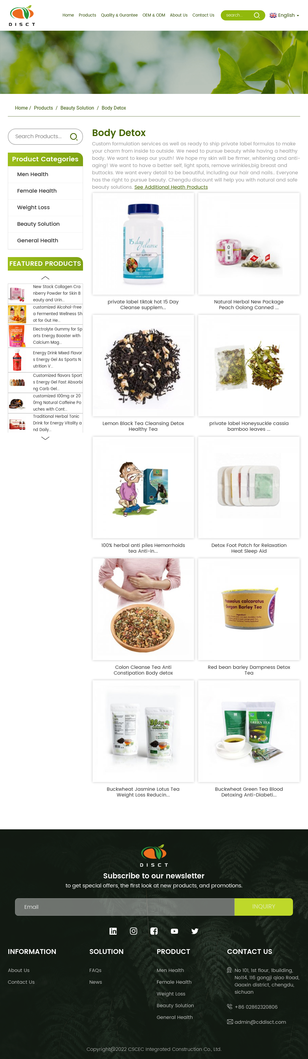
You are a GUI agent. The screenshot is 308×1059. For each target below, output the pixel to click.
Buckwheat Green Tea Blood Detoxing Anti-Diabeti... (249, 792)
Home (21, 108)
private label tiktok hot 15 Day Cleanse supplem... (143, 305)
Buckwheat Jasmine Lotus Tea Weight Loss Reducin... (143, 792)
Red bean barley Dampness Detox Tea (249, 670)
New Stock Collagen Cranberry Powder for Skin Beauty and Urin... (57, 293)
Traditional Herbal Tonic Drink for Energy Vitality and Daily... (57, 423)
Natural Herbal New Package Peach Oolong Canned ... (249, 305)
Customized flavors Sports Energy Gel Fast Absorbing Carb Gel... (58, 382)
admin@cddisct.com (260, 1022)
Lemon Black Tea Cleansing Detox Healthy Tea (143, 426)
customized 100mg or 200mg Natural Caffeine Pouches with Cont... (57, 403)
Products (43, 108)
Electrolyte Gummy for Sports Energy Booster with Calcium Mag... (57, 336)
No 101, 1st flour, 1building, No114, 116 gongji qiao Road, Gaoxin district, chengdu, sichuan (267, 981)
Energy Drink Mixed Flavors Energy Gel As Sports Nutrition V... (57, 360)
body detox (114, 108)
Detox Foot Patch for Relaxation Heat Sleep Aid (249, 548)
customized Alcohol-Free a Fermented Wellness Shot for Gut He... (57, 314)
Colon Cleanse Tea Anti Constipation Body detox (143, 670)
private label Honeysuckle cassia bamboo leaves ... (249, 426)
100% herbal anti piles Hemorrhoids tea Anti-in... (143, 548)
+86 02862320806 (256, 1007)
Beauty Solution (77, 108)
